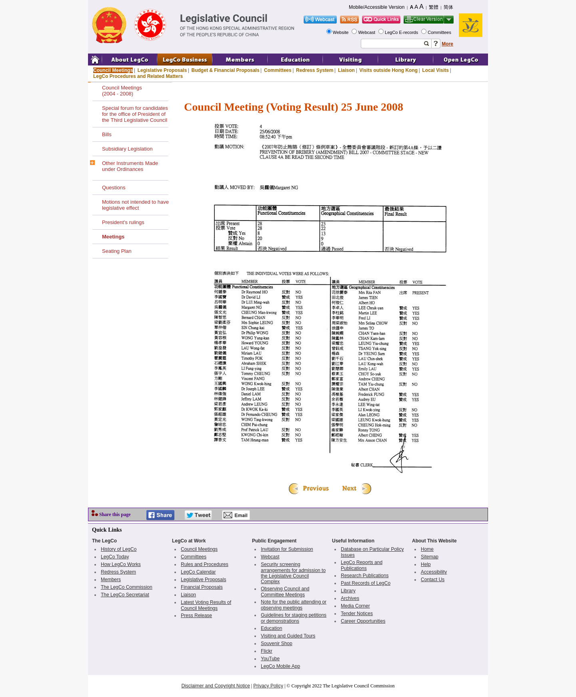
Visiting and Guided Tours (288, 636)
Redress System (314, 70)
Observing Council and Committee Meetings (285, 592)
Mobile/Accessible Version (376, 7)
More (447, 44)
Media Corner (355, 606)
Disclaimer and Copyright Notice (215, 686)
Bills (107, 134)
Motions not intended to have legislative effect (135, 205)
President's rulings (123, 222)
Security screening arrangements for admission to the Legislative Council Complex (293, 573)
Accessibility (434, 572)
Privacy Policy (268, 686)
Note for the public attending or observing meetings (293, 605)
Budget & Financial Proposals (226, 70)
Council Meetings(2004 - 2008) (122, 91)
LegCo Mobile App (280, 666)
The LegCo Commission (126, 587)
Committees (440, 32)
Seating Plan (117, 251)
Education (271, 628)
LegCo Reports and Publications (361, 565)
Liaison (346, 70)
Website (341, 32)
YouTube (270, 658)
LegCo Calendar (198, 572)
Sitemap (429, 557)
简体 (448, 7)
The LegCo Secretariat (125, 595)
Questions (114, 188)
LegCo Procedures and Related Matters (138, 76)
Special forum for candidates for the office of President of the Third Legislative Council (135, 114)
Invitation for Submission (287, 549)
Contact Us (432, 579)
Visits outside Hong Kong (388, 70)
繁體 (433, 7)
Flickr (266, 651)
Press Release (196, 615)
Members (111, 579)
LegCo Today (115, 557)
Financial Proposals (202, 587)
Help (426, 564)
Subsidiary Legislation (127, 149)
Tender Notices (357, 613)
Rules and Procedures (204, 564)
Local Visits (435, 70)
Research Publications (364, 575)
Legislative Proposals (162, 70)
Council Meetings (113, 70)
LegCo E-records (402, 32)
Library (348, 591)
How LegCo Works (121, 564)
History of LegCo (118, 549)
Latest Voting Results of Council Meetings (206, 605)
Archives (350, 598)
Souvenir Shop (276, 643)
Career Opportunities (363, 621)
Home (427, 549)
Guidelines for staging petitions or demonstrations (293, 618)
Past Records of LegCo (365, 583)
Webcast (367, 32)
